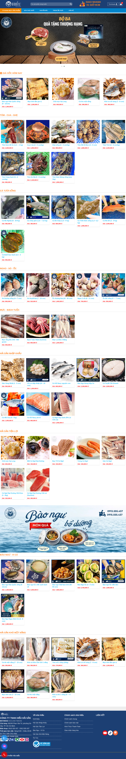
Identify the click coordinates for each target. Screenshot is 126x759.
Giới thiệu (36, 719)
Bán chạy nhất (29, 10)
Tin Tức (35, 738)
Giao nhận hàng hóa (71, 730)
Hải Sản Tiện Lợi (39, 726)
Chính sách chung (70, 719)
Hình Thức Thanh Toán (72, 726)
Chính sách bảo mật (71, 723)
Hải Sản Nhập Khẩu (40, 723)
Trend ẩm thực (58, 10)
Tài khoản (113, 4)
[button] (62, 66)
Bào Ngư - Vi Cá (38, 730)
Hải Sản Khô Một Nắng (41, 734)
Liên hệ (71, 10)
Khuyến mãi (43, 10)
